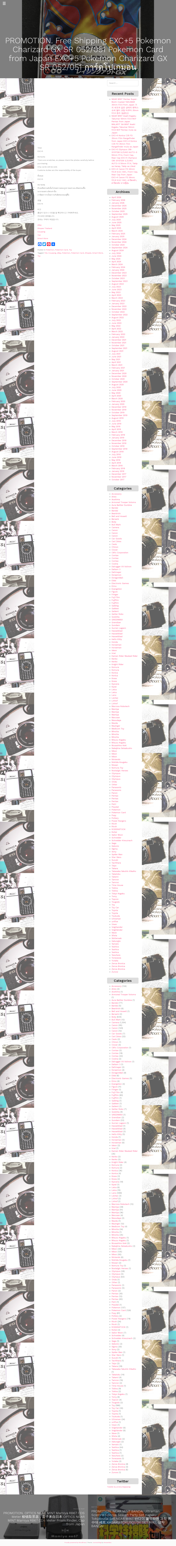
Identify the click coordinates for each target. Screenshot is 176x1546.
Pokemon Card (61, 250)
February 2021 (118, 368)
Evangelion (117, 589)
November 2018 (119, 443)
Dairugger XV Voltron (121, 566)
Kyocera (115, 684)
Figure (115, 591)
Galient (115, 611)
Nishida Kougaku (120, 762)
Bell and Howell (119, 516)
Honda (115, 642)
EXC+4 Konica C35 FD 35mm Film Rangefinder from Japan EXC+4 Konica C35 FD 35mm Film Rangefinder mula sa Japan (125, 141)
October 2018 (118, 446)
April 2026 (116, 197)
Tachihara (116, 863)
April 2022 (116, 328)
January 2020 (118, 404)
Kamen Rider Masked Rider (125, 656)
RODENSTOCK (118, 829)
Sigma (115, 849)
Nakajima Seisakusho (122, 748)
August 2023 (118, 284)
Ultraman (116, 918)
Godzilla (115, 617)
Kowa (114, 678)
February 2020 (118, 401)
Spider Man (117, 854)
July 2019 (116, 421)
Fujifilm (115, 600)
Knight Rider (117, 664)
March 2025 (117, 231)
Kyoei (114, 687)
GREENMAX (117, 619)
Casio (114, 544)
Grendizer (116, 622)
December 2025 (119, 205)
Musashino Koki (119, 745)
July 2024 (116, 253)
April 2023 (116, 295)
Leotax (115, 698)
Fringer (115, 594)
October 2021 (118, 345)
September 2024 (120, 247)
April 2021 (116, 362)
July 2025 (116, 219)
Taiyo (114, 865)
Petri (114, 804)
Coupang (41, 232)
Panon (115, 793)
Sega (114, 843)
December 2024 (119, 239)
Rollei (114, 832)
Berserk (115, 519)
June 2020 (116, 390)
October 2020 (118, 379)
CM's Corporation (120, 552)
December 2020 (119, 373)
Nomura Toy (117, 768)
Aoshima (116, 499)
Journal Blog (97, 1542)
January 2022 (118, 337)
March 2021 (117, 365)
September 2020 (120, 382)
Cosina (115, 564)
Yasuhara (116, 955)
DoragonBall (117, 578)
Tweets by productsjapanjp (119, 1487)
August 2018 (117, 451)
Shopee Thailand (44, 228)
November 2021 (119, 342)
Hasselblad (117, 631)
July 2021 (116, 354)
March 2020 (117, 398)
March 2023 (117, 298)
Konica (115, 673)
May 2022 (116, 326)
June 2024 (116, 256)
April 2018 (116, 463)
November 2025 (119, 208)
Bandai (115, 508)
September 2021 (119, 348)
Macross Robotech (121, 706)
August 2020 (118, 384)
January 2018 (118, 471)
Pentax (115, 796)
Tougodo (116, 902)
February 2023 (118, 300)
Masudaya (116, 720)
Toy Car (115, 907)
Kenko (114, 659)
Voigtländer (117, 930)
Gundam (116, 625)
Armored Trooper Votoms (124, 502)
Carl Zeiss (116, 541)
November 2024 (119, 242)
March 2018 (117, 465)
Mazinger (116, 726)
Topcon (115, 899)
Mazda (115, 723)
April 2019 (116, 429)
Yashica (115, 946)
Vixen (114, 924)
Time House (117, 885)
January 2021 (118, 370)
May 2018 (116, 460)
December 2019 (119, 407)
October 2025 (118, 211)
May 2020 (116, 393)
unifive (115, 921)
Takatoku (116, 874)
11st (39, 235)
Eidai (114, 580)
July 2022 (116, 320)
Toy (70, 250)
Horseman (116, 645)
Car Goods (117, 538)
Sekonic (115, 846)
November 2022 (119, 309)
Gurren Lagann (119, 628)
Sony (114, 851)
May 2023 (116, 292)
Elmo (114, 586)
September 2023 (120, 281)
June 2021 (116, 356)
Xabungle (116, 941)
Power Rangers (119, 821)
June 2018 (116, 457)
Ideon (114, 650)
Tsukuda (116, 916)
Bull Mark (116, 524)
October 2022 (118, 312)
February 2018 (118, 468)
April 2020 (116, 396)
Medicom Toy (118, 728)
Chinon (115, 547)
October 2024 (118, 245)
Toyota (115, 910)
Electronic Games (120, 583)
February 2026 (118, 200)
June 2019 (116, 423)
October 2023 (118, 278)
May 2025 (116, 225)
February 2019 (118, 435)
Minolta (115, 731)
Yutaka (115, 960)
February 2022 (118, 334)
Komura (115, 667)
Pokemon (50, 250)
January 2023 (118, 303)
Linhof (115, 700)
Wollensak (117, 938)
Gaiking (115, 605)
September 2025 (120, 214)
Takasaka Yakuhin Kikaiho (124, 871)
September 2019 (119, 415)
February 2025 (118, 233)
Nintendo (116, 759)
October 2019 (118, 412)
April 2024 (116, 261)
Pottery (115, 818)
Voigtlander (117, 927)
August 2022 (118, 317)
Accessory (116, 494)
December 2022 (119, 306)
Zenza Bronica (118, 963)
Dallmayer (116, 572)
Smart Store (42, 238)
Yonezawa (116, 958)
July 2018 (116, 454)
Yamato (115, 944)
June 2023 (116, 289)
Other (114, 784)
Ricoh (114, 823)
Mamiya (115, 709)
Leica (114, 689)
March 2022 (117, 331)
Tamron (115, 879)
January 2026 (118, 203)
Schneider (116, 837)
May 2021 (116, 359)
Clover (115, 550)
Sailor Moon (117, 835)
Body (114, 522)
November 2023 (119, 275)
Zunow (115, 972)
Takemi (115, 877)
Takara (115, 868)
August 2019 (117, 418)
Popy (114, 815)
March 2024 (117, 264)
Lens (114, 695)
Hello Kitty (117, 639)
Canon (115, 530)
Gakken (115, 608)
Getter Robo (117, 614)
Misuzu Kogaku (119, 740)
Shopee (88, 253)
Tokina (115, 888)
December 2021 (119, 340)
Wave (114, 932)
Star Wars (116, 857)
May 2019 (116, 426)
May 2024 (116, 259)
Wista (114, 935)
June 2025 (116, 222)
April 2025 (116, 228)
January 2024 (118, 270)
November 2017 (119, 477)
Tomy (114, 896)
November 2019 (119, 409)
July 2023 (116, 287)
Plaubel (115, 807)
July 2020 (116, 387)
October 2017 (118, 479)
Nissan (115, 765)
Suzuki (115, 860)
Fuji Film (116, 597)
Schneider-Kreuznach (122, 840)
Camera (115, 527)
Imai (114, 653)
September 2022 (120, 314)
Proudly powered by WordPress (76, 1542)
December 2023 (119, 273)
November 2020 (119, 376)
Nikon (114, 751)
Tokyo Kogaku (118, 893)
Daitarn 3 (116, 569)
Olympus (116, 773)
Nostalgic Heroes (120, 770)
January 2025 (118, 236)
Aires (114, 496)
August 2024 (118, 250)
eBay (39, 225)
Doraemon (116, 575)
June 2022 (116, 323)
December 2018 (119, 440)
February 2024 (118, 267)
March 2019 (117, 432)
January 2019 (118, 437)
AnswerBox (107, 1542)
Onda (114, 782)
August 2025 (118, 217)
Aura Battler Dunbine (122, 505)
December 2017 (119, 474)
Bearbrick (116, 513)
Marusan (116, 717)
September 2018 (119, 449)
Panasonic (116, 787)
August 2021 (117, 351)
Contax (115, 555)
